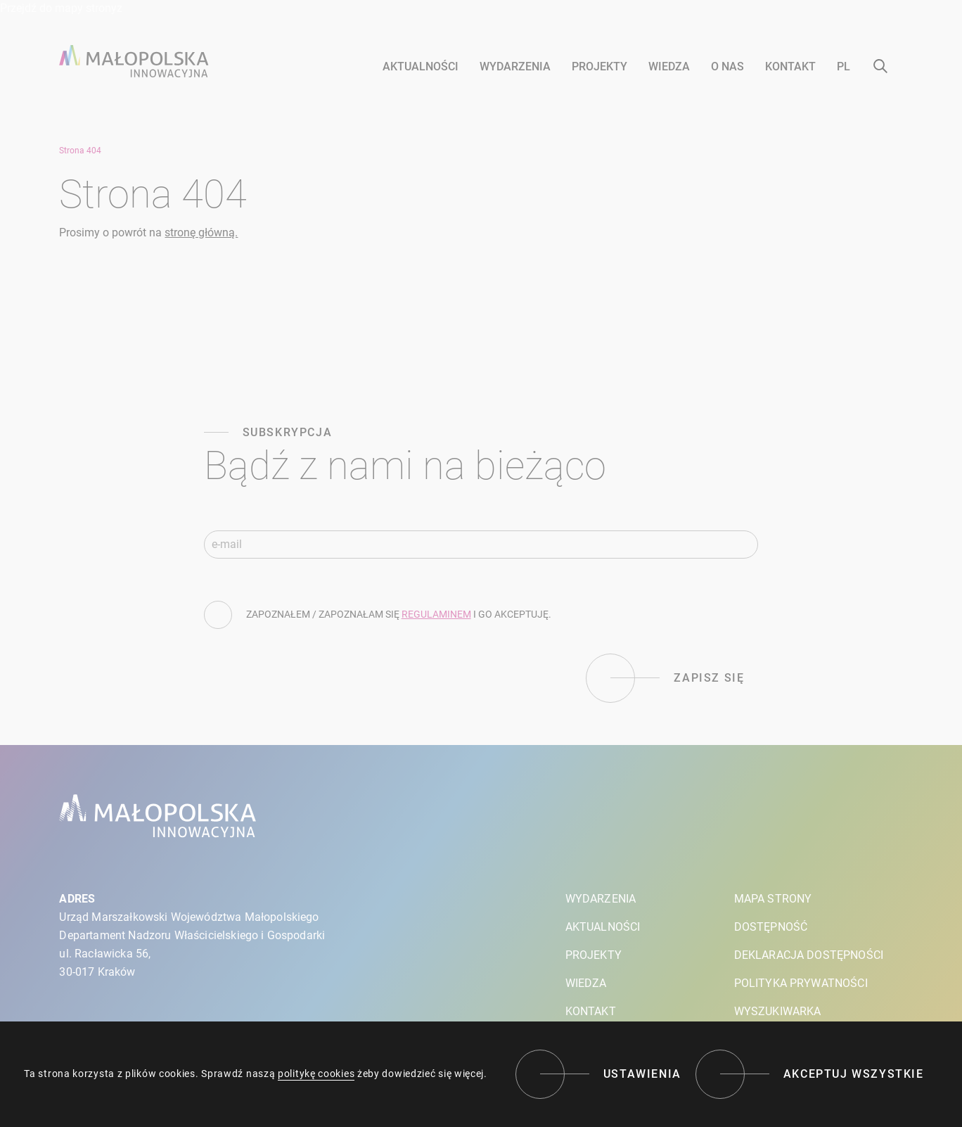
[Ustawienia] (598, 1074)
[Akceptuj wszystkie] (809, 1074)
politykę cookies (316, 1073)
